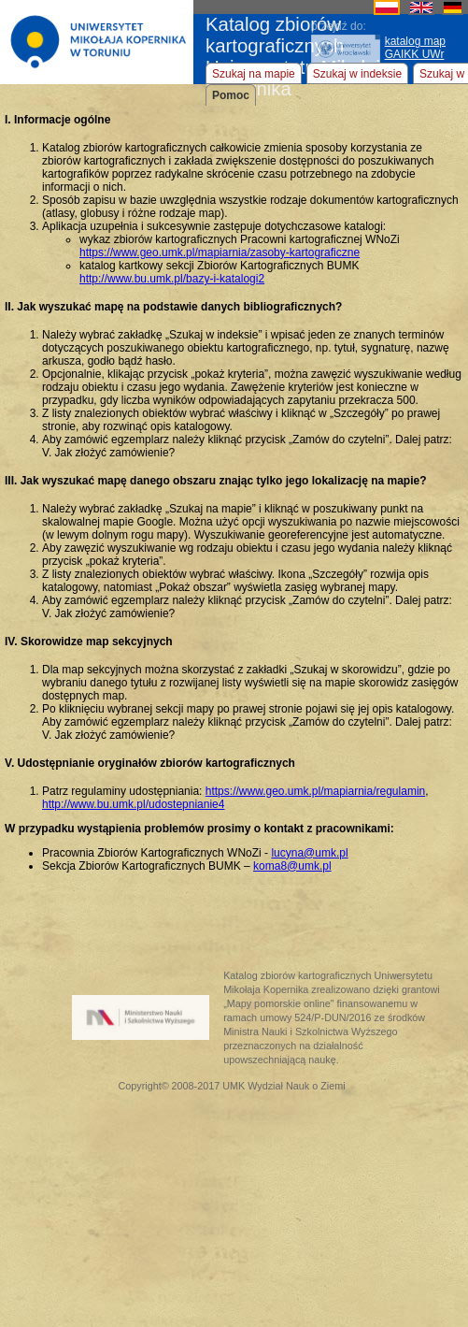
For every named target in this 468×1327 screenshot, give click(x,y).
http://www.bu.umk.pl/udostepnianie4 (133, 804)
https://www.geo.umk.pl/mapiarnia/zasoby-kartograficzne (219, 252)
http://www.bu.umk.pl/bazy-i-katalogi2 (171, 278)
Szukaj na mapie (253, 73)
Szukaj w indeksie (357, 73)
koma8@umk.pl (292, 866)
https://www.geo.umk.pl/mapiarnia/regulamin (315, 791)
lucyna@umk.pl (309, 852)
